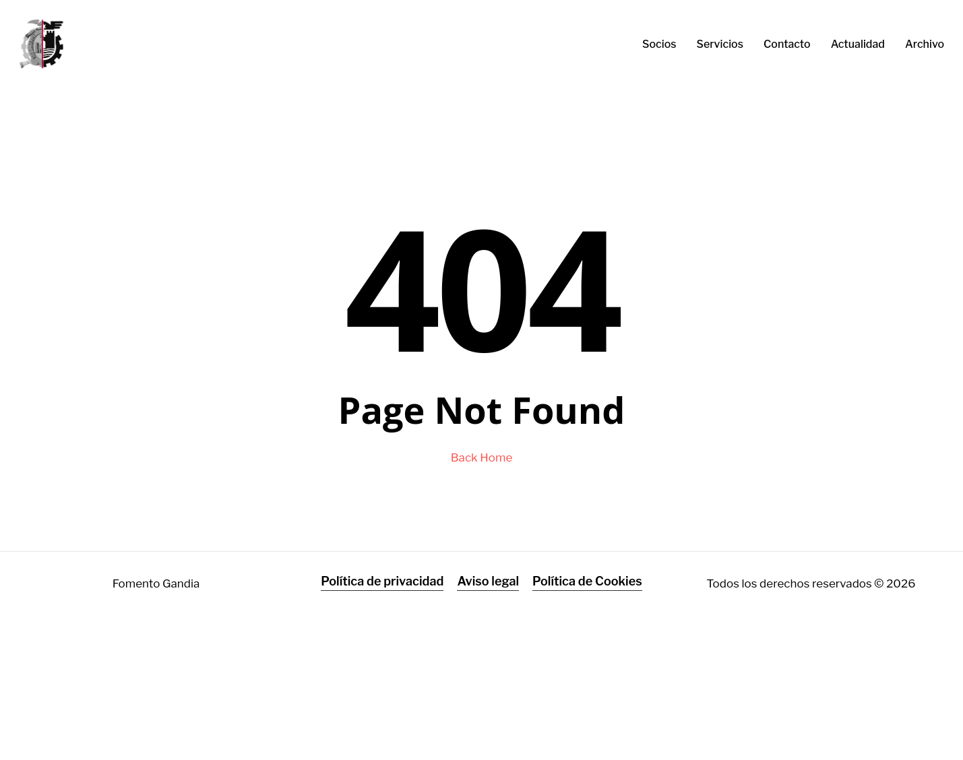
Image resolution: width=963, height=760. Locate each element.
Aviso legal (488, 581)
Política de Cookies (587, 581)
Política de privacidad (382, 581)
